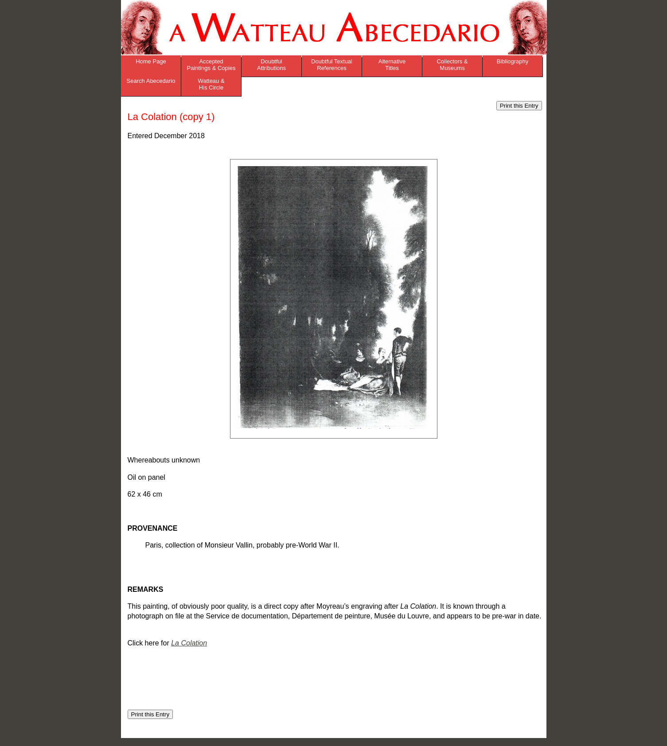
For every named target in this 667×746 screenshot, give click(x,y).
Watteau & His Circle (211, 84)
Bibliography (513, 61)
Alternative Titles (392, 64)
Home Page (151, 61)
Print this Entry (519, 105)
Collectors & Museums (452, 64)
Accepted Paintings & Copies (211, 64)
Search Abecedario (151, 81)
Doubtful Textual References (331, 64)
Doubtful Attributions (271, 64)
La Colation (189, 643)
